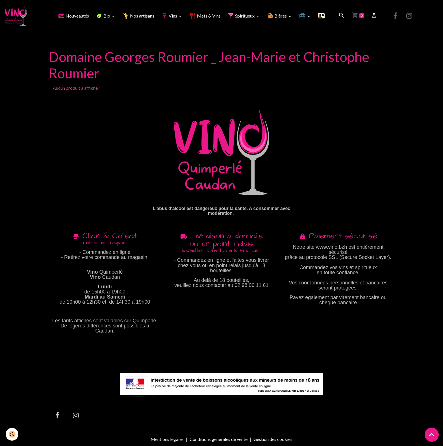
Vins (169, 15)
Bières (277, 15)
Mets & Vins (205, 15)
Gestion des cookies (272, 439)
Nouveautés (73, 15)
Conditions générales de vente (218, 439)
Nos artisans (138, 15)
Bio (103, 15)
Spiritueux (241, 15)
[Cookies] (12, 434)
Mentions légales (167, 439)
